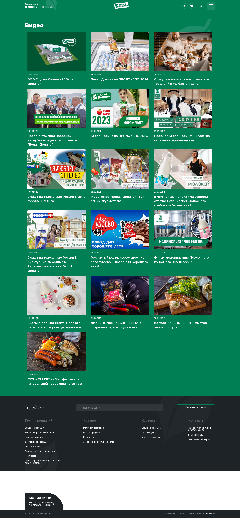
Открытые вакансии (151, 437)
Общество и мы (32, 446)
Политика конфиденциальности (40, 451)
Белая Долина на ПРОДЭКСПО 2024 (119, 79)
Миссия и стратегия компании (39, 432)
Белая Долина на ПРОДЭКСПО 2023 (119, 136)
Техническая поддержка (199, 440)
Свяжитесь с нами (195, 408)
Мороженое (88, 437)
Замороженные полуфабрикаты (98, 442)
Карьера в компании (151, 428)
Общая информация (34, 428)
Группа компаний (38, 420)
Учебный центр (149, 432)
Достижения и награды (36, 442)
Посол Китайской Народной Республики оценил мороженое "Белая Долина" (53, 140)
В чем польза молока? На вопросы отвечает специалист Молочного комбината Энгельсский (181, 201)
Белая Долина (121, 5)
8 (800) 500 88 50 (196, 430)
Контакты (196, 420)
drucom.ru (210, 514)
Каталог (89, 420)
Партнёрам (30, 456)
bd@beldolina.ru (195, 435)
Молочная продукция (93, 428)
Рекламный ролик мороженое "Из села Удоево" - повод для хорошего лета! (119, 262)
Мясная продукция (92, 432)
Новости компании (34, 437)
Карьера (148, 420)
